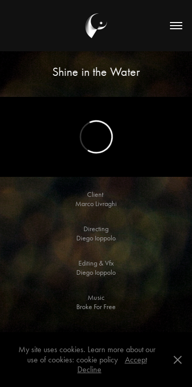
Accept (136, 359)
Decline (89, 369)
